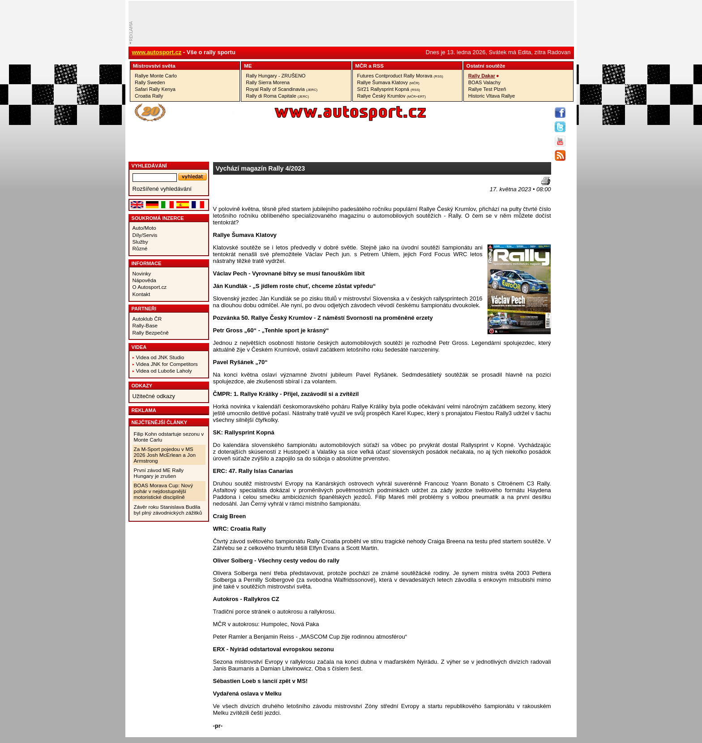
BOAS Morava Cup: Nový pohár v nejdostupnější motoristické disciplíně (163, 491)
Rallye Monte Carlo (156, 75)
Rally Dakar (481, 75)
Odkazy (142, 385)
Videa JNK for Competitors (167, 364)
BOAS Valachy (484, 82)
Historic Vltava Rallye (491, 96)
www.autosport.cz (157, 52)
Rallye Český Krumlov (391, 96)
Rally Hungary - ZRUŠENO (275, 75)
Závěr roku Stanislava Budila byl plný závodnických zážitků (168, 509)
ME (248, 66)
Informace (147, 263)
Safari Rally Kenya (155, 89)
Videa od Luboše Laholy (164, 371)
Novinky (142, 273)
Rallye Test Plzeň (487, 89)
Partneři (144, 308)
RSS (378, 66)
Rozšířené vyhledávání (162, 188)
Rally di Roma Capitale (277, 96)
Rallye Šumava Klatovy (388, 82)
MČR (361, 66)
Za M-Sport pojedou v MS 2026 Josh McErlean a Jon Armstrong (165, 455)
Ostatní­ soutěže (486, 66)
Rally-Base (145, 325)
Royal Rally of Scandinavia (281, 89)
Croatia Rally (149, 96)
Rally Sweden (150, 82)
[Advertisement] (265, 190)
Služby (140, 242)
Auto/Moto (144, 228)
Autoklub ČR (147, 319)
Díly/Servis (145, 235)
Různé (140, 248)
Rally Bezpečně (151, 332)
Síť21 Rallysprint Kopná (388, 89)
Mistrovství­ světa (154, 66)
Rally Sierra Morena (268, 82)
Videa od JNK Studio (160, 357)
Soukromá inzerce (158, 218)
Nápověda (144, 280)
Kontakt (141, 294)
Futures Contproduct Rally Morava (400, 75)
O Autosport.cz (150, 287)
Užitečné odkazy (154, 396)
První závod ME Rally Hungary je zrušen (159, 473)
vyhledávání (149, 165)
